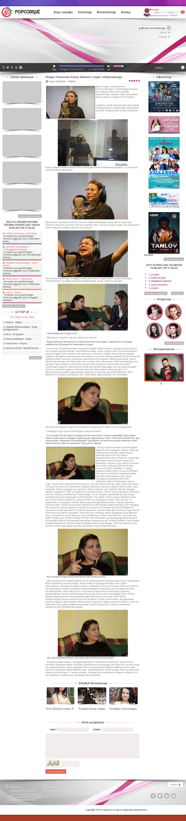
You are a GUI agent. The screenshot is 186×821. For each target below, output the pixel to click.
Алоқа (126, 12)
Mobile (101, 69)
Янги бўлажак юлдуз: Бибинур (64, 708)
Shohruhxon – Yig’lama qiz (19, 279)
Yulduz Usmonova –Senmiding (21, 233)
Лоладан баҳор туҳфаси (92, 708)
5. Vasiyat (153, 287)
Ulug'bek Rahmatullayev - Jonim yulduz (20, 264)
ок (182, 12)
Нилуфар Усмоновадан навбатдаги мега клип (136, 708)
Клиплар (85, 12)
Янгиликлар (106, 12)
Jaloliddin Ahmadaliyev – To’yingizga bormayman (16, 248)
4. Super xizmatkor (158, 284)
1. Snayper (154, 274)
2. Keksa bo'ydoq (157, 277)
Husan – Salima (13, 292)
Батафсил (177, 293)
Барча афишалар (173, 259)
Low (90, 69)
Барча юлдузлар (174, 343)
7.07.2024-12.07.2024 (22, 317)
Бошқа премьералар (30, 216)
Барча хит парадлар (156, 293)
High (95, 69)
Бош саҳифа (63, 12)
